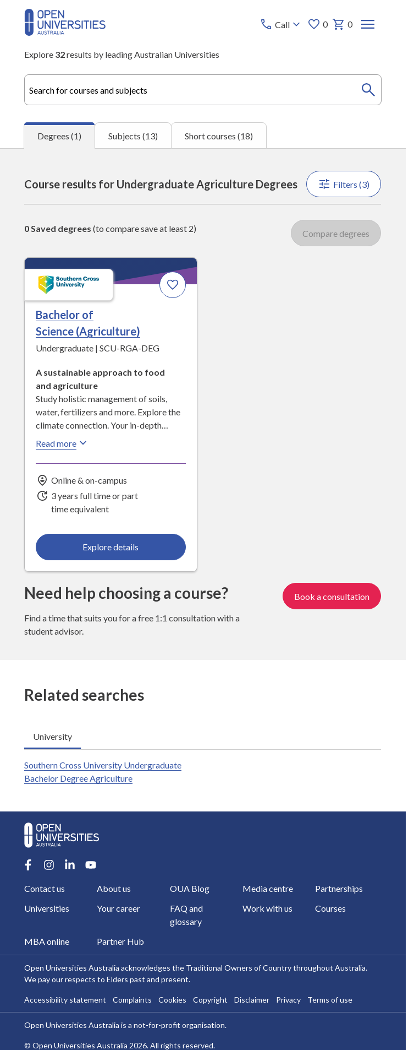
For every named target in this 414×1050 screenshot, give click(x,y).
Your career (119, 908)
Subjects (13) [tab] (133, 136)
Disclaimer (251, 999)
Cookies (172, 999)
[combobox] (202, 89)
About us (114, 888)
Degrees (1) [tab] (59, 136)
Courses (330, 908)
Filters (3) (344, 184)
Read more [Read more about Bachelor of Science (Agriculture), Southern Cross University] (63, 443)
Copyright (210, 999)
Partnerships (339, 888)
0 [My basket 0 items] (343, 24)
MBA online (46, 941)
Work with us (267, 908)
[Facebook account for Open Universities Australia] (28, 864)
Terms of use (329, 999)
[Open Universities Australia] (65, 32)
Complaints (132, 999)
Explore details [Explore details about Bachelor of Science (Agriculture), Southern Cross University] (111, 547)
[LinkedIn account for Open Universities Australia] (69, 864)
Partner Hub (121, 941)
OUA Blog (189, 888)
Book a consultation (332, 596)
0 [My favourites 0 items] (318, 24)
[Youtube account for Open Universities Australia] (90, 864)
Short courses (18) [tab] (219, 136)
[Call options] (281, 24)
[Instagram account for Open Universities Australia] (48, 864)
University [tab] (52, 735)
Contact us (44, 888)
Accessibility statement (65, 999)
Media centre (267, 888)
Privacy (288, 999)
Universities (46, 908)
